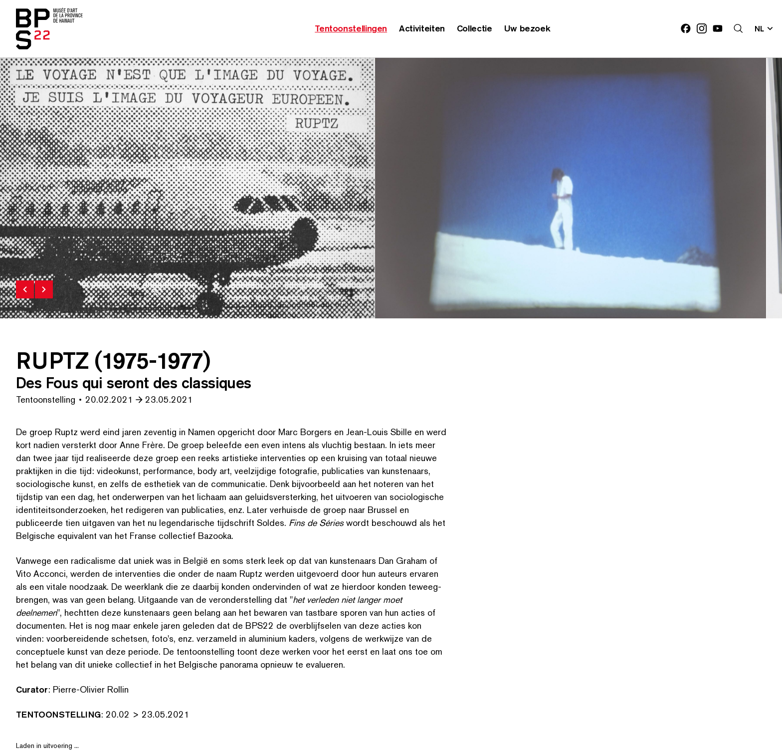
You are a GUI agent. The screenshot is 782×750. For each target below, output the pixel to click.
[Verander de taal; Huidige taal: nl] (764, 28)
